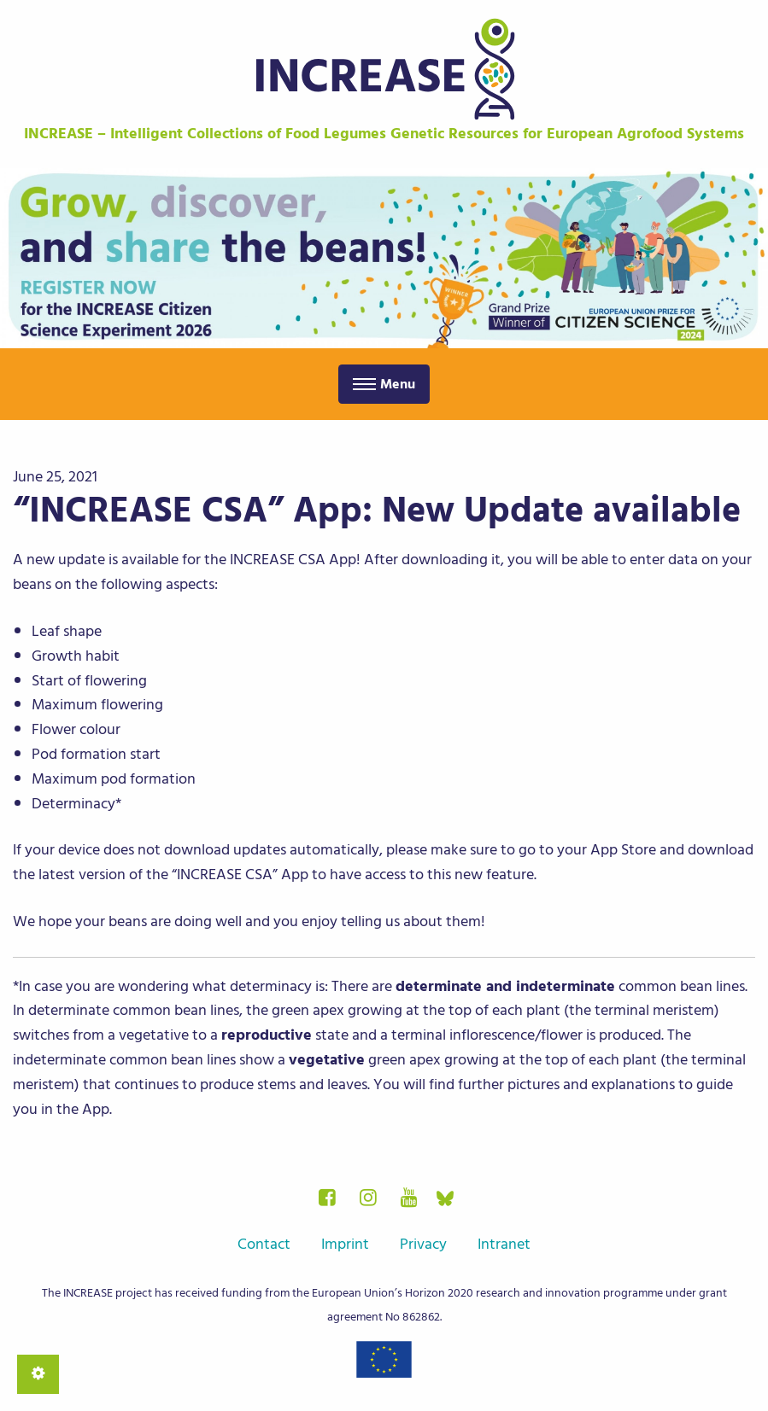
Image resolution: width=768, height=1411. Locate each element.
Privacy (423, 1244)
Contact (263, 1244)
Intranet (504, 1244)
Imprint (345, 1244)
